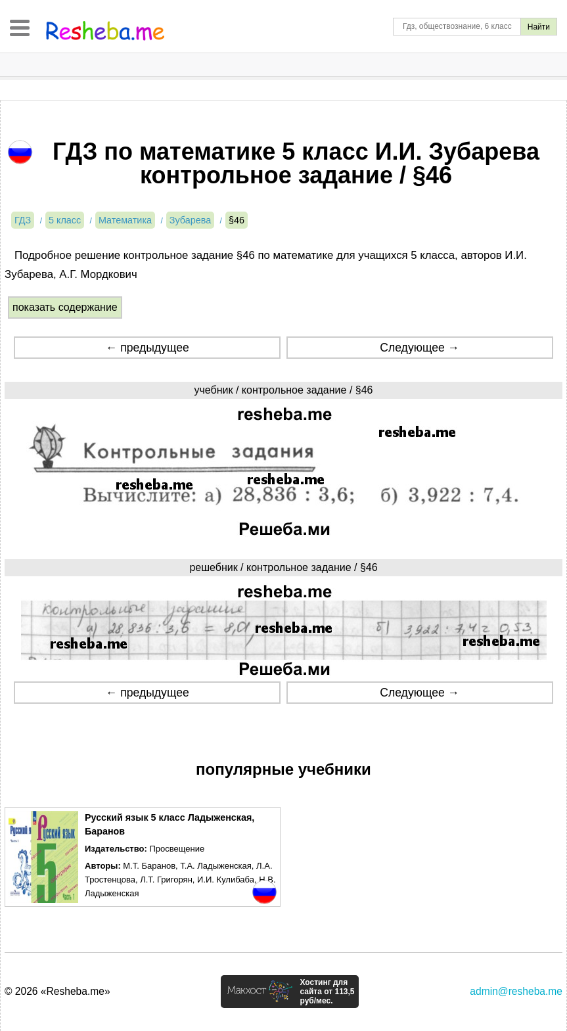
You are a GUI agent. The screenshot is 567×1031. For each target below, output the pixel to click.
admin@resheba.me (516, 991)
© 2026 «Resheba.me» (57, 991)
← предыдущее (147, 347)
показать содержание (65, 307)
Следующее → (419, 347)
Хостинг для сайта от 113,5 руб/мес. (327, 991)
